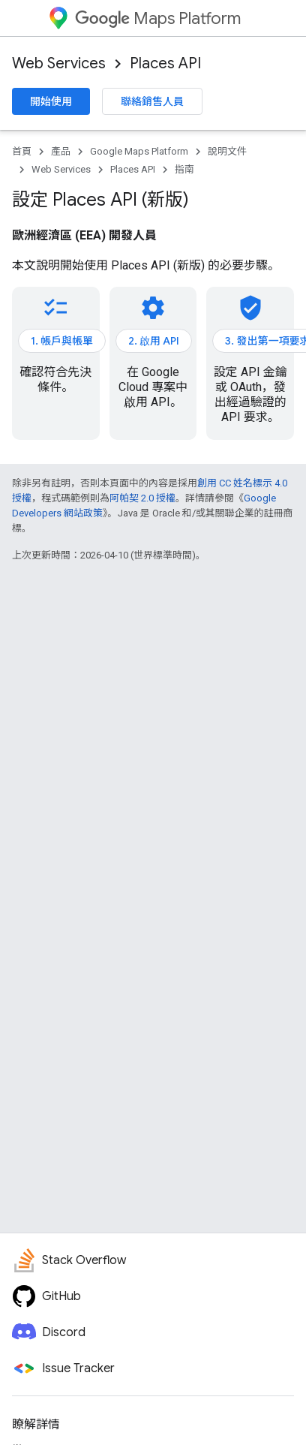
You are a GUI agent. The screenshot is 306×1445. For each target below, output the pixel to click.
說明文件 (227, 151)
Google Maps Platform (139, 151)
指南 (184, 169)
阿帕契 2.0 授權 (143, 498)
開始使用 (51, 101)
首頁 (22, 151)
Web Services (59, 63)
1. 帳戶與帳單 (62, 341)
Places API (165, 63)
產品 (60, 151)
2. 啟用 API (153, 341)
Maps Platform (158, 18)
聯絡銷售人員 (152, 101)
